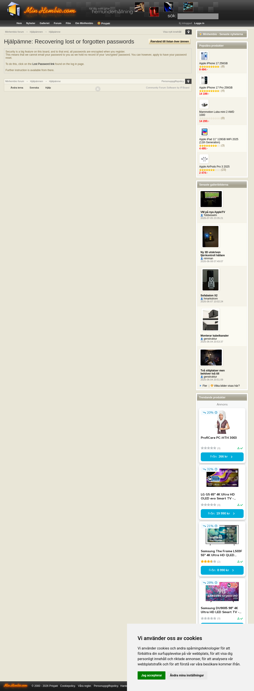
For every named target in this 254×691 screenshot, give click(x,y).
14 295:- (204, 121)
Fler (203, 385)
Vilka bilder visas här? (225, 385)
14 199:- (204, 93)
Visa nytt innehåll (172, 31)
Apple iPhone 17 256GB (213, 63)
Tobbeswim (209, 215)
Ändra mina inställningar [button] (187, 675)
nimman (207, 258)
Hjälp (48, 87)
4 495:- (203, 148)
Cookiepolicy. (68, 685)
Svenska (34, 87)
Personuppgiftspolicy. (106, 685)
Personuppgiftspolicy (172, 81)
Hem (19, 23)
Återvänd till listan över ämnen (169, 41)
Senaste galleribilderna (213, 184)
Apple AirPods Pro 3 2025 (214, 166)
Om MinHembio (84, 23)
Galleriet (44, 23)
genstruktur (209, 338)
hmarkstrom (209, 298)
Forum (57, 23)
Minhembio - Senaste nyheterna (221, 34)
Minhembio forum (14, 81)
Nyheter (30, 23)
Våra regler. (85, 685)
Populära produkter (211, 45)
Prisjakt (103, 23)
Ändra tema (17, 87)
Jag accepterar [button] (151, 675)
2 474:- (203, 172)
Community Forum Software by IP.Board (167, 87)
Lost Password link (43, 64)
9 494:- (203, 69)
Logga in (199, 23)
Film (68, 23)
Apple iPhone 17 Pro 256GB (216, 87)
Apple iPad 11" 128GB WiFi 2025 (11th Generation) (218, 141)
